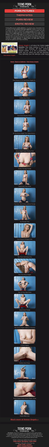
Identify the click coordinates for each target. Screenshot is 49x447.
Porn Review (24, 19)
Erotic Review (24, 24)
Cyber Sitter (32, 441)
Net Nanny (25, 441)
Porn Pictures (24, 11)
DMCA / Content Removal (25, 446)
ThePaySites (24, 15)
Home (12, 62)
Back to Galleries (20, 62)
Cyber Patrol (17, 441)
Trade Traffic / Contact (25, 444)
